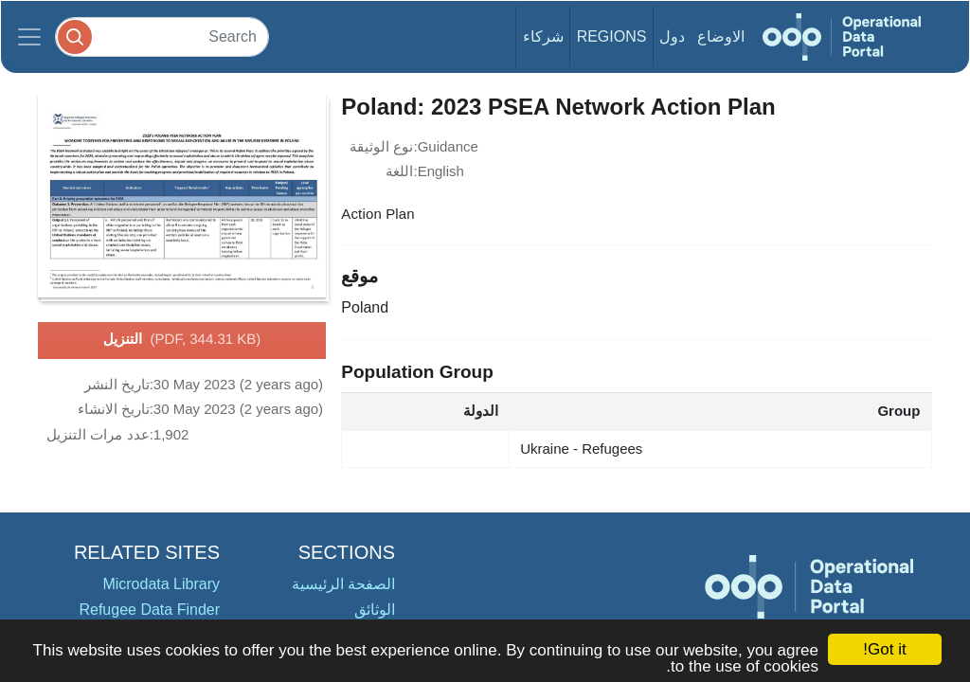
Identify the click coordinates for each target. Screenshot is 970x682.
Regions (612, 36)
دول (672, 36)
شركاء (543, 36)
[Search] (162, 36)
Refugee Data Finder (149, 609)
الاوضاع (721, 36)
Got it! (884, 649)
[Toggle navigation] (29, 37)
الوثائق (374, 609)
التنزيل (182, 340)
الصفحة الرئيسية (343, 584)
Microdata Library (161, 584)
